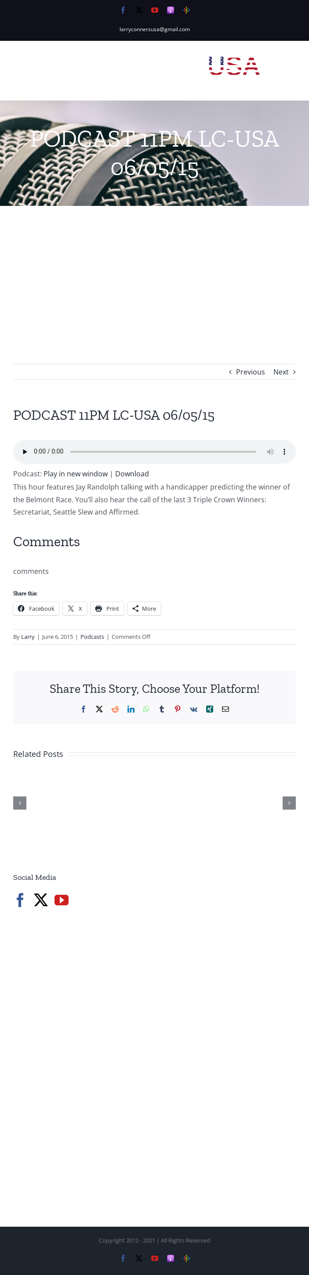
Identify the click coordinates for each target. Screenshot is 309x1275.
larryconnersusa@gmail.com (155, 29)
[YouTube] (62, 900)
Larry (28, 637)
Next (281, 372)
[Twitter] (41, 900)
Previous (250, 372)
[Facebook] (20, 900)
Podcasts (92, 637)
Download (132, 474)
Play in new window (76, 474)
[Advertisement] (154, 271)
